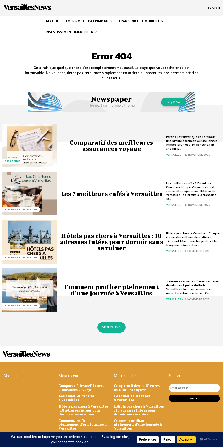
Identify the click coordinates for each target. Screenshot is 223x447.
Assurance (12, 161)
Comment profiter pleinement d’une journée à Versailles (112, 290)
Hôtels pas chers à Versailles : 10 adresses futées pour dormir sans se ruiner (111, 242)
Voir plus (111, 327)
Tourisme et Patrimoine (21, 209)
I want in (194, 398)
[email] (194, 388)
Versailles (173, 155)
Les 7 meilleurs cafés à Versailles (111, 193)
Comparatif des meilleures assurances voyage (112, 145)
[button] (214, 8)
